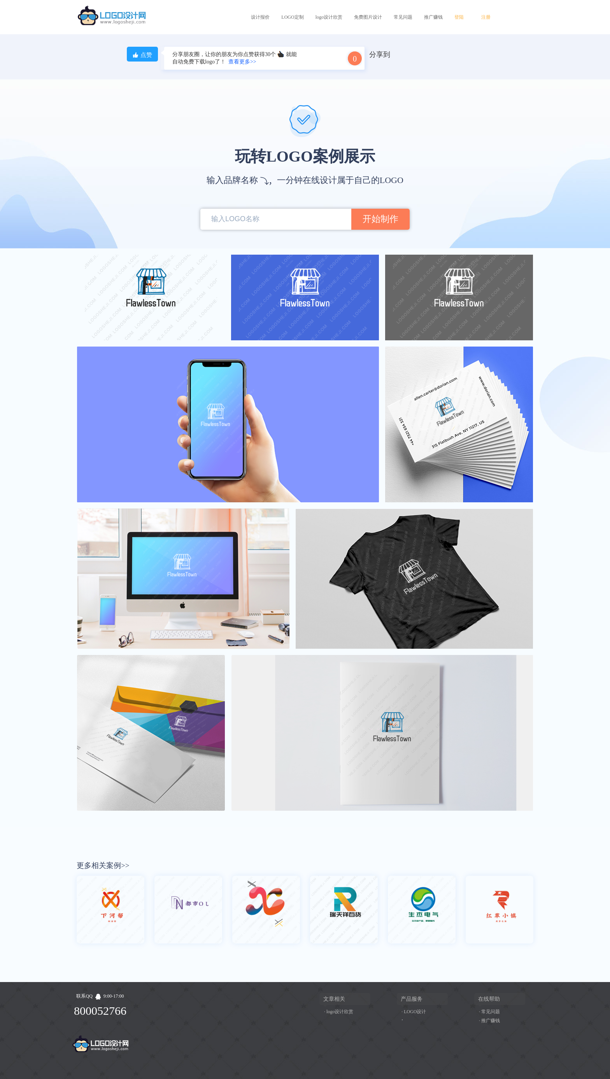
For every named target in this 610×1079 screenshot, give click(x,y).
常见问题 (403, 17)
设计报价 (260, 17)
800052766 (100, 1010)
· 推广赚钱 (489, 1020)
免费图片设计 (368, 17)
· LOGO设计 (413, 1011)
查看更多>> (242, 62)
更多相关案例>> (103, 865)
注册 (486, 17)
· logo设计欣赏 (338, 1011)
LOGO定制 (292, 17)
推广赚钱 (433, 17)
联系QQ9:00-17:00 (100, 996)
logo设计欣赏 (329, 17)
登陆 (459, 17)
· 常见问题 (489, 1011)
